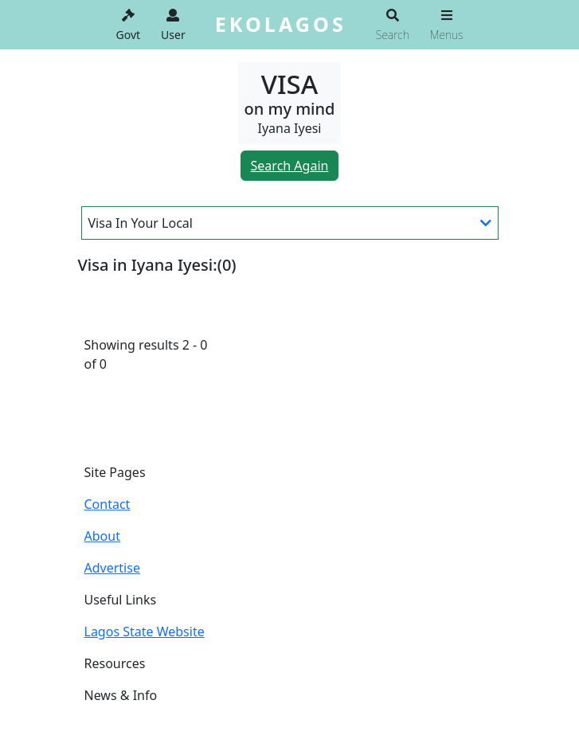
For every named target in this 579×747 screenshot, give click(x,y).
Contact (107, 504)
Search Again (290, 165)
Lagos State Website (144, 631)
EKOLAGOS (280, 23)
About (102, 536)
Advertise (112, 568)
